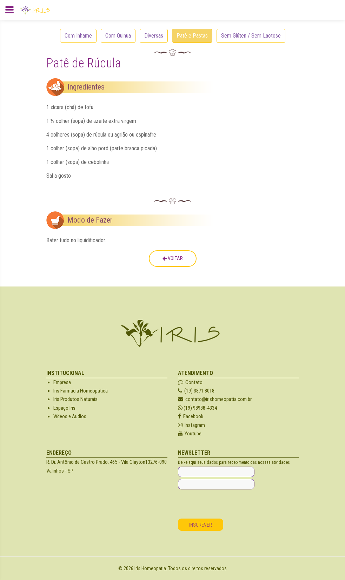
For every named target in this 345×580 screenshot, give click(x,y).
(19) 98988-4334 (197, 408)
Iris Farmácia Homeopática (80, 391)
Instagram (191, 425)
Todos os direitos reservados (197, 568)
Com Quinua (118, 35)
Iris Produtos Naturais (75, 399)
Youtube (189, 433)
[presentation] (231, 505)
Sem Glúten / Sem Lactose (251, 35)
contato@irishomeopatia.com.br (215, 399)
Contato (190, 382)
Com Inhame (78, 35)
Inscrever (200, 525)
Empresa (62, 382)
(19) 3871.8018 (196, 391)
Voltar (172, 258)
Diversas (153, 35)
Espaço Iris (64, 408)
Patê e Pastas (192, 35)
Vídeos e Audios (69, 416)
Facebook (191, 416)
